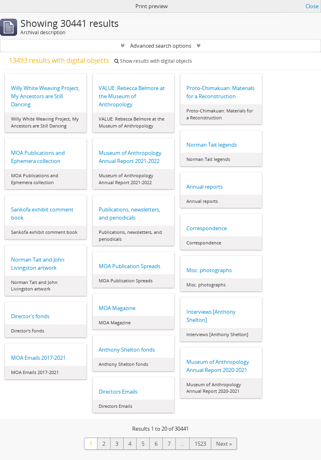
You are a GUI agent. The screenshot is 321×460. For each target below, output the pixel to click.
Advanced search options (161, 45)
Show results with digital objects (153, 60)
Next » (224, 443)
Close (312, 6)
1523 (200, 443)
